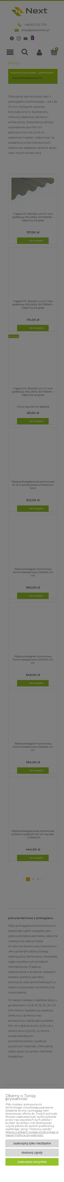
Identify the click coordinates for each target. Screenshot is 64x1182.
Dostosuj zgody (32, 1152)
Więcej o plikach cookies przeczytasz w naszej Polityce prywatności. (32, 1134)
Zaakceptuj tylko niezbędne (32, 1143)
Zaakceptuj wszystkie (32, 1162)
